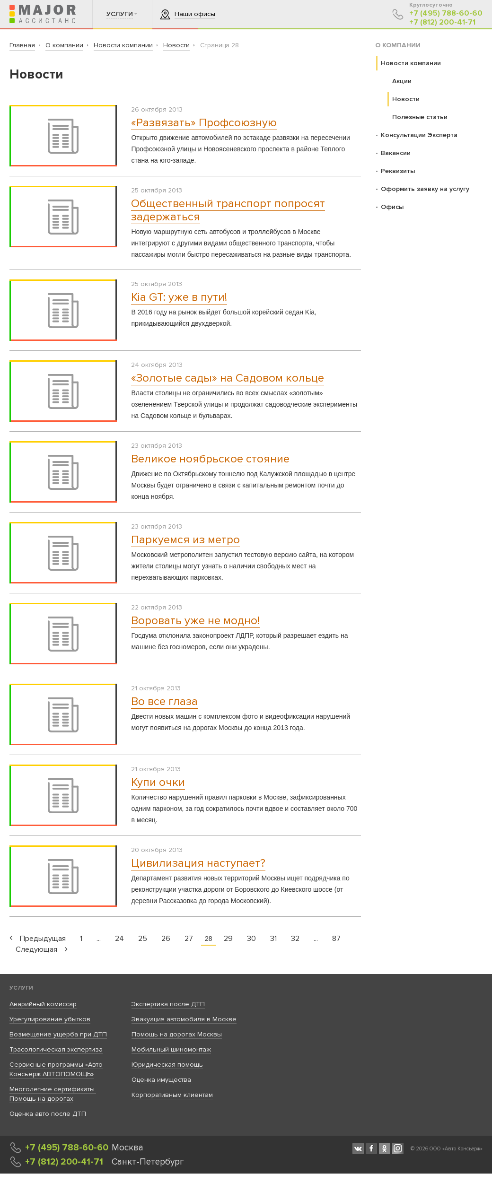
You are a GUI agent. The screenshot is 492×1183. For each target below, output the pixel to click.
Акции (402, 81)
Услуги (21, 988)
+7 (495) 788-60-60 (446, 13)
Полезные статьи (420, 117)
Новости (406, 99)
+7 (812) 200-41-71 (442, 22)
